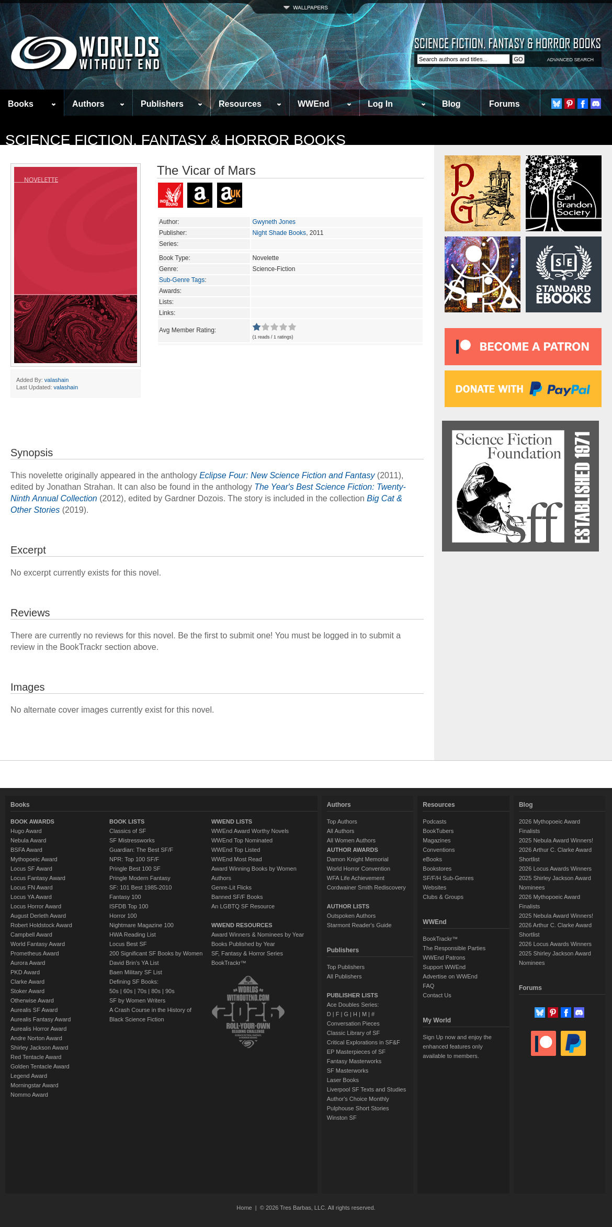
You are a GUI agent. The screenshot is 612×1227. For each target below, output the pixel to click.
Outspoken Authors (351, 916)
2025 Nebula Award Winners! (556, 840)
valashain (56, 380)
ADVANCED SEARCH (570, 59)
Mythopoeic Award (34, 859)
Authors (88, 103)
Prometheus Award (34, 953)
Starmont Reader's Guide (359, 925)
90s (170, 991)
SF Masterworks (347, 1070)
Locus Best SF (128, 944)
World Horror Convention (358, 868)
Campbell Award (31, 934)
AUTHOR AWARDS (352, 850)
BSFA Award (26, 850)
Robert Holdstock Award (41, 925)
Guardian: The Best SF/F (141, 850)
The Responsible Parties (454, 948)
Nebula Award (28, 840)
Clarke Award (27, 981)
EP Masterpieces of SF (356, 1052)
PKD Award (25, 972)
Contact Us (437, 995)
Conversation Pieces (353, 1023)
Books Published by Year (243, 944)
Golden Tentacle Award (40, 1066)
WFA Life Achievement (355, 878)
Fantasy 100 (125, 897)
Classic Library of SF (353, 1033)
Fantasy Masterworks (354, 1061)
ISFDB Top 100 (128, 906)
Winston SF (342, 1118)
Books (20, 103)
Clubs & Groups (443, 897)
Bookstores (437, 868)
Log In (380, 103)
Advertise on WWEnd (450, 976)
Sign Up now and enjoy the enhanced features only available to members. (457, 1046)
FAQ (428, 986)
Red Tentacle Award (35, 1057)
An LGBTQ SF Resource (243, 906)
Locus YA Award (31, 897)
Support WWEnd (444, 967)
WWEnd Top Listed (235, 850)
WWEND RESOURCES (242, 925)
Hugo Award (26, 831)
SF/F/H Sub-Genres (448, 878)
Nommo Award (29, 1094)
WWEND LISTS (231, 821)
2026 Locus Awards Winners (555, 868)
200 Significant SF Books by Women (155, 953)
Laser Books (343, 1080)
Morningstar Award (34, 1085)
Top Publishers (346, 967)
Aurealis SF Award (34, 1010)
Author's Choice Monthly (358, 1099)
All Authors (341, 831)
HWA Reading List (132, 934)
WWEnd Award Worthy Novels (250, 831)
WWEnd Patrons (444, 957)
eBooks (432, 859)
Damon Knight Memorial (358, 859)
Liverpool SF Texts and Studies (366, 1089)
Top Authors (342, 821)
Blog (451, 103)
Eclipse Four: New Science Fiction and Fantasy (287, 475)
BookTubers (438, 831)
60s (128, 991)
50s (114, 991)
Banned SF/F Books (237, 897)
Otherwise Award (32, 1000)
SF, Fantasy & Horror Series (247, 953)
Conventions (439, 850)
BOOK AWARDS (32, 821)
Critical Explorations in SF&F (363, 1042)
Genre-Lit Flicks (231, 887)
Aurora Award (27, 963)
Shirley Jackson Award (39, 1047)
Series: (168, 243)
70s (141, 991)
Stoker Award (27, 991)
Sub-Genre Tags (182, 280)
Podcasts (434, 821)
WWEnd (313, 103)
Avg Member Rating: (187, 330)
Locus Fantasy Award (37, 878)
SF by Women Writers (137, 1000)
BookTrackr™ (228, 963)
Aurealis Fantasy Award (40, 1019)
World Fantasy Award (37, 944)
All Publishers (344, 976)
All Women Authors (351, 840)
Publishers (162, 103)
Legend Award (28, 1076)
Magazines (436, 840)
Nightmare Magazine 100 (141, 925)
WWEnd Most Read (236, 859)
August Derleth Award (38, 916)
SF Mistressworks (132, 840)
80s (156, 991)
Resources (240, 103)
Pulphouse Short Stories (358, 1108)
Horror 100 (123, 916)
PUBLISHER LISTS (352, 995)
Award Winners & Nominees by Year (257, 934)
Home (244, 1208)
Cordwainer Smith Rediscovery (366, 887)
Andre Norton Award (36, 1038)
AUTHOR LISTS (348, 906)
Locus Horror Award (35, 906)
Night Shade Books (279, 233)
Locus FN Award (31, 887)
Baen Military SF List (135, 972)
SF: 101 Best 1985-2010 (140, 887)
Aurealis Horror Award (38, 1029)
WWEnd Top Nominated (242, 840)
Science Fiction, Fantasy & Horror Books (175, 140)
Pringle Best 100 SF (135, 868)
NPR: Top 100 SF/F (134, 859)
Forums (504, 103)
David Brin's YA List (134, 963)
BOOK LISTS (126, 821)
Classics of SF (127, 831)
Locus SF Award (31, 868)
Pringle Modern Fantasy (140, 878)
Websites (434, 887)
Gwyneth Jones (274, 222)
